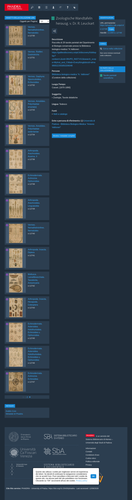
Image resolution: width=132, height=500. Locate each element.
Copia (111, 29)
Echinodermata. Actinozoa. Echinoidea (35, 376)
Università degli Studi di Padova (99, 443)
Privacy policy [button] (81, 481)
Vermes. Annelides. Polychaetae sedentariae (37, 129)
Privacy (89, 465)
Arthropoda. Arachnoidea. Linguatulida (34, 203)
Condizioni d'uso (92, 455)
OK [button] (93, 476)
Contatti (89, 452)
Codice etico (91, 458)
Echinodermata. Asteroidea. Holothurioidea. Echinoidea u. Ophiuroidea (35, 329)
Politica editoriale (93, 461)
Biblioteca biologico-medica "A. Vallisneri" (71, 74)
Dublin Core (11, 411)
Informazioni (91, 448)
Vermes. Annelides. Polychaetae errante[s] (37, 104)
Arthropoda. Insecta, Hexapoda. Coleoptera (37, 302)
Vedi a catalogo (60, 114)
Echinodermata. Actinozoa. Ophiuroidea (35, 178)
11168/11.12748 (114, 33)
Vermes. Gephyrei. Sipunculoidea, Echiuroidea (36, 79)
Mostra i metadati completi (64, 136)
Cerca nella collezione (112, 49)
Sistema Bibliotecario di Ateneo (98, 439)
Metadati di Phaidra (14, 414)
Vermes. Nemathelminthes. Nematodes (36, 30)
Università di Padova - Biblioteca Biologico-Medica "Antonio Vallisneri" (73, 124)
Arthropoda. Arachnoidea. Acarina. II (34, 154)
